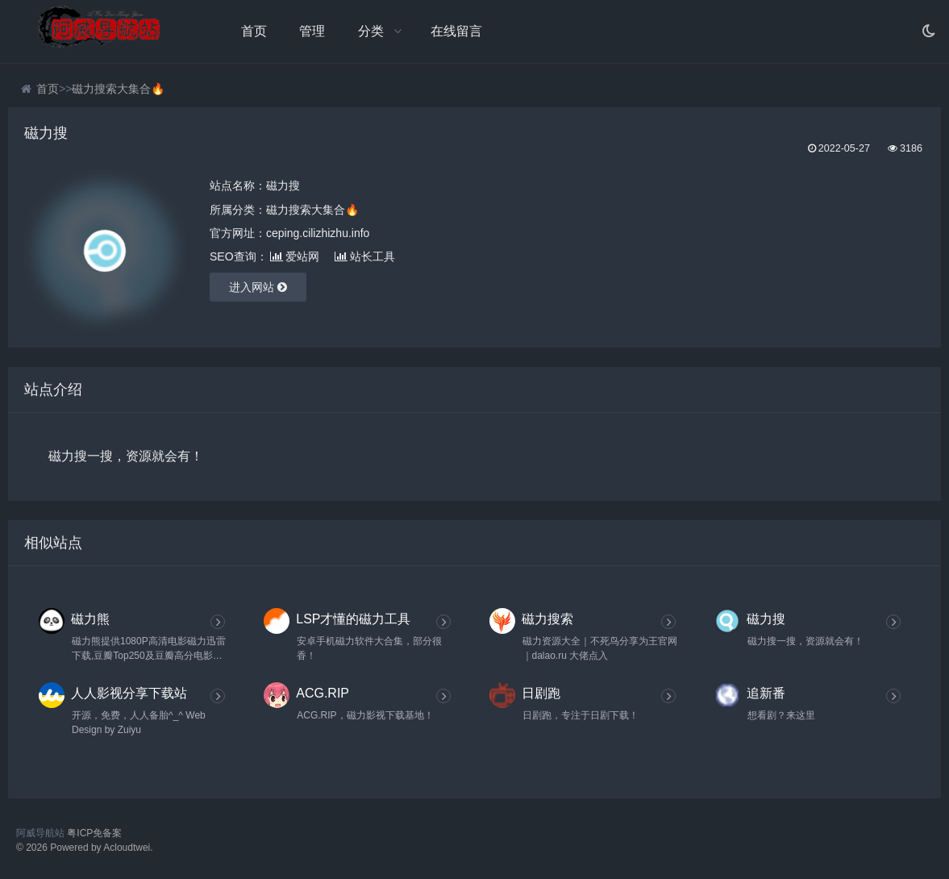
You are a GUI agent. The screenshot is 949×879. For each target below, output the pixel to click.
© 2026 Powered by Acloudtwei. (84, 847)
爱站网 (294, 256)
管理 (312, 31)
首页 (254, 31)
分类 (371, 31)
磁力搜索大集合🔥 (118, 88)
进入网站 (258, 287)
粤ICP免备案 (94, 833)
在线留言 (456, 31)
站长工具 (365, 256)
